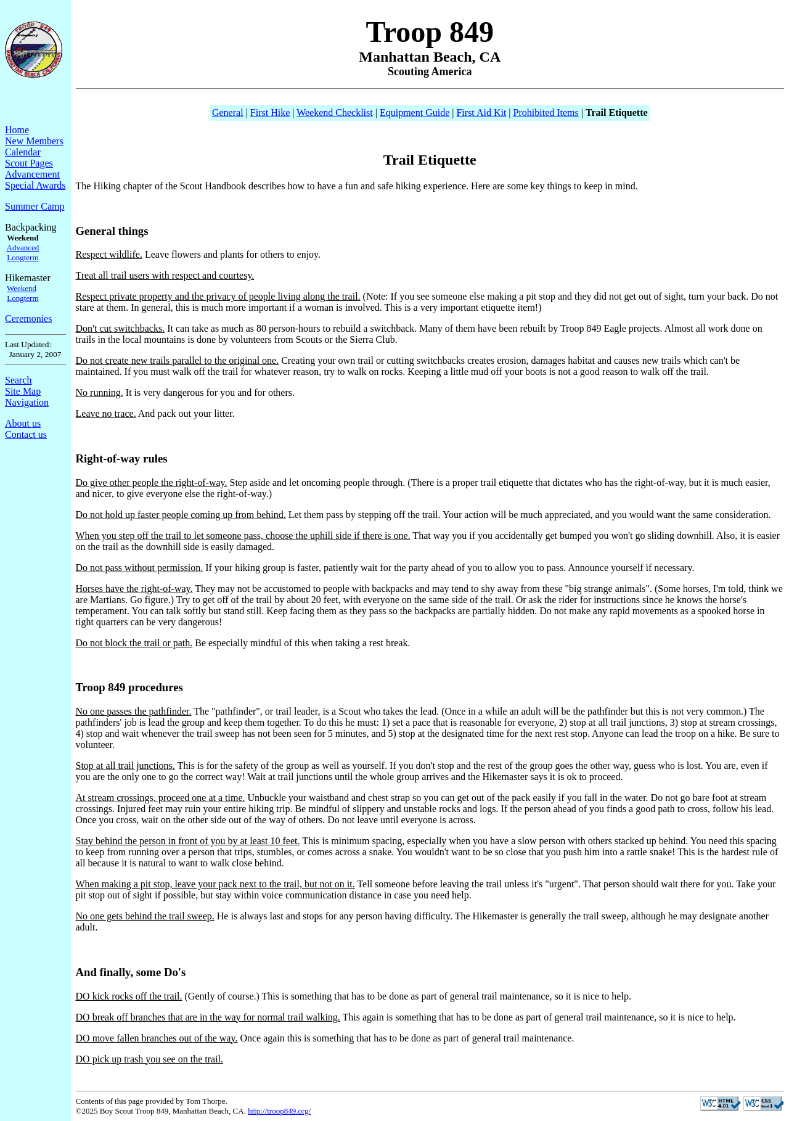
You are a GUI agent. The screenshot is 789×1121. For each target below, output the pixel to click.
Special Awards (35, 185)
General (227, 112)
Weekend (21, 288)
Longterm (22, 257)
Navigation (27, 402)
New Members (34, 141)
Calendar (23, 152)
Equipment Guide (414, 112)
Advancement (32, 174)
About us (23, 423)
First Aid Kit (481, 112)
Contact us (26, 434)
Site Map (23, 391)
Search (18, 380)
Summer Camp (34, 206)
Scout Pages (29, 163)
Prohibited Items (546, 112)
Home (17, 130)
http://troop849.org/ (279, 1110)
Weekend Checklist (334, 112)
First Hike (270, 112)
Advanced (23, 247)
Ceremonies (28, 318)
